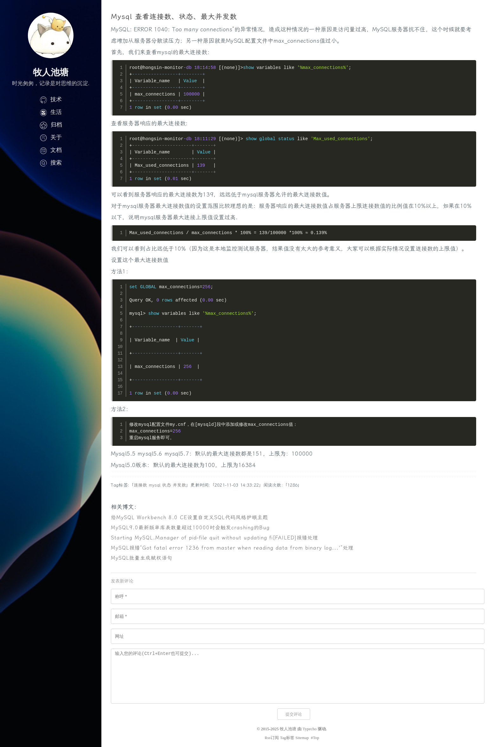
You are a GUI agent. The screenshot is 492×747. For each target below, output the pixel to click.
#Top (315, 738)
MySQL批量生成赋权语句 (141, 558)
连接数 (140, 485)
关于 (51, 137)
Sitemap (302, 738)
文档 (51, 150)
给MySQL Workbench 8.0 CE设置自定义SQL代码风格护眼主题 (189, 517)
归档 (50, 124)
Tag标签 (287, 738)
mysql (155, 485)
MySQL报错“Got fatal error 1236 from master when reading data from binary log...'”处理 (232, 548)
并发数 (179, 485)
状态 (166, 485)
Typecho (309, 729)
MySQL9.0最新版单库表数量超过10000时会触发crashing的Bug (190, 528)
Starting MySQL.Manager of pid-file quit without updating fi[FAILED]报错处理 (214, 538)
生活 (51, 112)
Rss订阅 (272, 738)
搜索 (51, 162)
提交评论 (293, 714)
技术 (51, 99)
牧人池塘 (288, 729)
